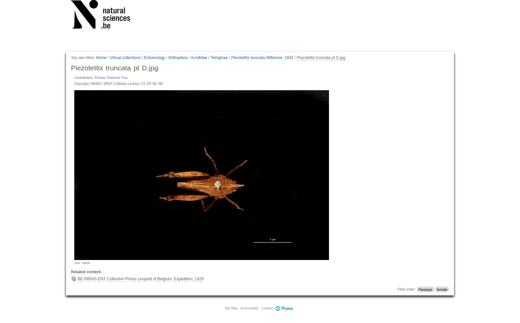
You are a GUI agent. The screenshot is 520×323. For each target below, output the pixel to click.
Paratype (425, 289)
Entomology (154, 57)
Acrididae (199, 57)
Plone (284, 308)
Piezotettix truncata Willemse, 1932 (262, 57)
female (442, 289)
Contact (267, 308)
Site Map (231, 308)
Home (101, 57)
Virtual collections (125, 57)
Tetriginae (219, 57)
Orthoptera (177, 57)
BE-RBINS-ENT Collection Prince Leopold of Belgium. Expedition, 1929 (141, 279)
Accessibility (249, 308)
